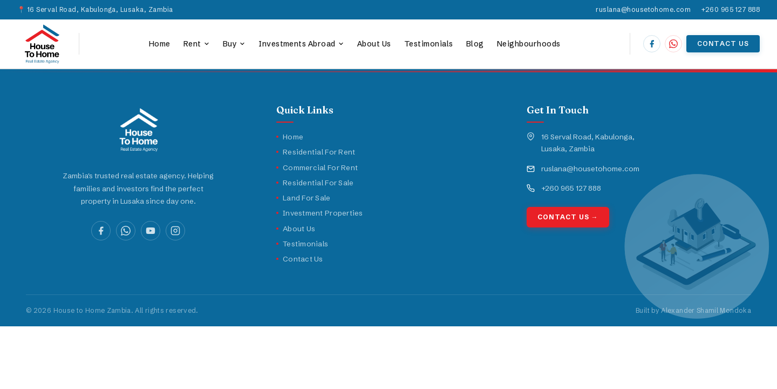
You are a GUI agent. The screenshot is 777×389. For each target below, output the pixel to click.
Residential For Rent (315, 151)
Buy (234, 44)
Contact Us (723, 43)
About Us (374, 44)
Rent (196, 44)
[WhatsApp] (125, 230)
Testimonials (428, 44)
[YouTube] (150, 230)
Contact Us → (567, 217)
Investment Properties (319, 213)
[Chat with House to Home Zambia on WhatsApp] (673, 43)
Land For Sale (303, 197)
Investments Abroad (301, 44)
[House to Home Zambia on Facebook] (651, 43)
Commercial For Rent (317, 167)
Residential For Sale (314, 182)
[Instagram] (175, 230)
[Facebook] (101, 230)
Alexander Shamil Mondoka (706, 310)
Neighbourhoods (529, 44)
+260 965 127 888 (730, 9)
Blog (475, 44)
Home (160, 44)
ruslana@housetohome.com (643, 9)
